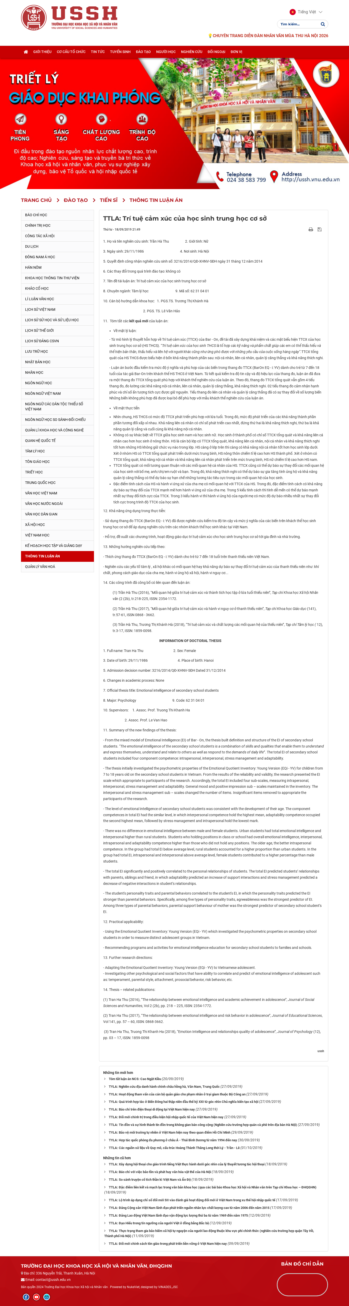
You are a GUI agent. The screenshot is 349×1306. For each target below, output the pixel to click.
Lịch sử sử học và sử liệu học (52, 320)
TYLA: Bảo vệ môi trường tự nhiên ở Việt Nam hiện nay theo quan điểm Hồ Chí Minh (169, 1132)
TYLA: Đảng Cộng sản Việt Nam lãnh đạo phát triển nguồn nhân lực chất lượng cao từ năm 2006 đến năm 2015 (189, 1208)
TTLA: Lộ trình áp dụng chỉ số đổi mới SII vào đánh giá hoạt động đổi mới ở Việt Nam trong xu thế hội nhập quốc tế (192, 1200)
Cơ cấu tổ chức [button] (71, 52)
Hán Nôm (33, 267)
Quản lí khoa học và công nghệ (54, 430)
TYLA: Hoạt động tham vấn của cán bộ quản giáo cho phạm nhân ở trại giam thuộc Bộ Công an (177, 1094)
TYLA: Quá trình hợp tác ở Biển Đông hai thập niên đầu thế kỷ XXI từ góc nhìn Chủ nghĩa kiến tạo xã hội (183, 1102)
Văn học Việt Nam (41, 493)
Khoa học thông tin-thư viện (52, 278)
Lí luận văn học (39, 299)
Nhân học (34, 372)
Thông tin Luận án (42, 556)
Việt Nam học (37, 535)
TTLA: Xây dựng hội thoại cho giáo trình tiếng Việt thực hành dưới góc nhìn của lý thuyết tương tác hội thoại (187, 1164)
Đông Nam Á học (40, 257)
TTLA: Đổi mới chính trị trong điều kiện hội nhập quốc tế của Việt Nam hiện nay (166, 1117)
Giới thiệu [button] (42, 52)
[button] (303, 12)
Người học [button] (166, 52)
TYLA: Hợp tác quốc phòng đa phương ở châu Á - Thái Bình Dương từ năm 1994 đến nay (173, 1140)
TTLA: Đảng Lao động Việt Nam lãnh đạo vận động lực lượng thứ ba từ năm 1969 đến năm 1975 (178, 1215)
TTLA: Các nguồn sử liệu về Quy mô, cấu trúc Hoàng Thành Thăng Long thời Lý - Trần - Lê (174, 1148)
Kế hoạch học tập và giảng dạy (53, 546)
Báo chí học (36, 215)
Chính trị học (37, 225)
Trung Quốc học (40, 483)
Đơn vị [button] (236, 52)
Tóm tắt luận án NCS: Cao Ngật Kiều (135, 1079)
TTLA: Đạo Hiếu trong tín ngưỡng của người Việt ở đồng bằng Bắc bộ (159, 1223)
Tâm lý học (35, 451)
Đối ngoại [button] (216, 52)
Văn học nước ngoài (44, 504)
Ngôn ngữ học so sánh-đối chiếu (55, 420)
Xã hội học (35, 525)
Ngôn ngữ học (38, 383)
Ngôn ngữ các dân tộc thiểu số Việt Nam (54, 406)
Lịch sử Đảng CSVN (42, 341)
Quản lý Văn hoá (40, 567)
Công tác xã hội (40, 236)
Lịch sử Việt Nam (40, 309)
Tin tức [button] (98, 52)
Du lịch (31, 246)
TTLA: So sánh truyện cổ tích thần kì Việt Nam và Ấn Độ (150, 1179)
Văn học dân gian (41, 514)
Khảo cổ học (37, 288)
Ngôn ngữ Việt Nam (43, 393)
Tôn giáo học (37, 462)
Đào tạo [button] (143, 52)
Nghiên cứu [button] (191, 52)
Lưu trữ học (36, 351)
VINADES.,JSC (168, 1287)
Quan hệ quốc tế (40, 441)
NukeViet (133, 1287)
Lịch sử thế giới (39, 330)
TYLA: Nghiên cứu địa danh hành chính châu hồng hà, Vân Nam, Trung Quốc (164, 1087)
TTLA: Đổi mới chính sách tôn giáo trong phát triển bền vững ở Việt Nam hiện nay (168, 1244)
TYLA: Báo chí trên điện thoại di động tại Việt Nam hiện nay (152, 1109)
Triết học (34, 472)
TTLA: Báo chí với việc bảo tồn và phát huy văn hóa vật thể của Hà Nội (160, 1172)
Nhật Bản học (37, 362)
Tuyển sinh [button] (120, 52)
